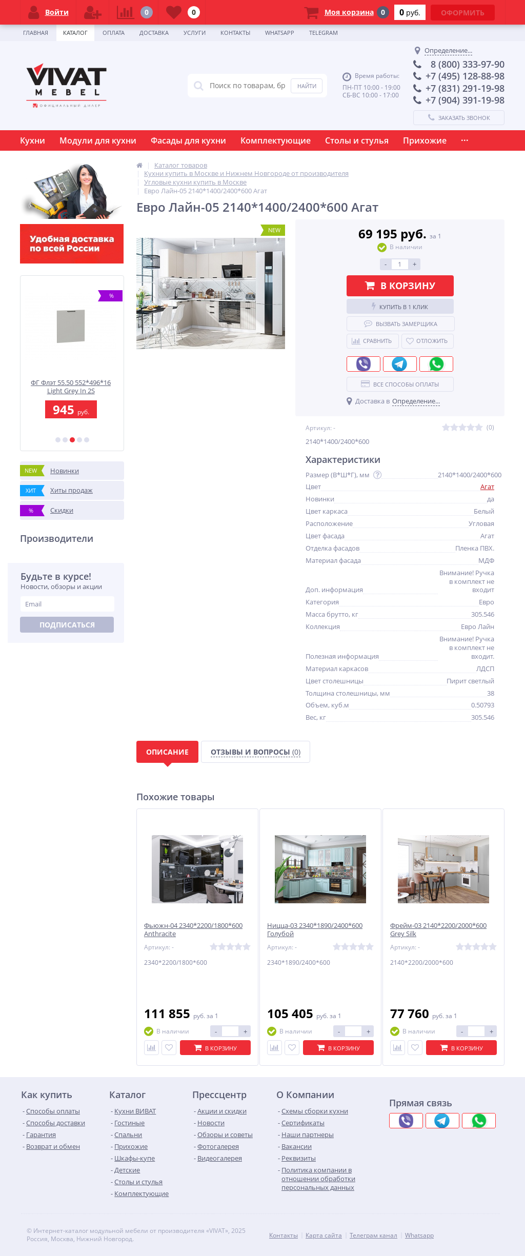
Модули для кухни (97, 140)
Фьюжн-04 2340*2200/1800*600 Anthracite (193, 930)
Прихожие (425, 140)
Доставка (154, 32)
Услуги (195, 32)
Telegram (323, 32)
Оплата (114, 32)
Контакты (235, 32)
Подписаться (67, 625)
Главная (35, 32)
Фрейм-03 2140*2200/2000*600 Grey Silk (438, 930)
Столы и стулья (357, 140)
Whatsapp (279, 32)
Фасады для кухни (188, 140)
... (465, 138)
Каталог (75, 32)
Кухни (32, 140)
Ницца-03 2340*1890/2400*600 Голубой (314, 930)
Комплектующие (275, 140)
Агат (487, 486)
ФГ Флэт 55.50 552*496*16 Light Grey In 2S (72, 386)
